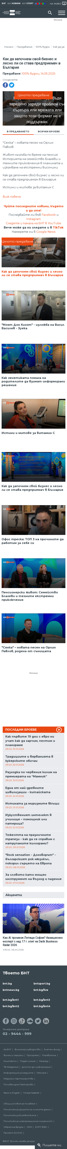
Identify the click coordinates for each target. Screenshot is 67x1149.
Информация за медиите (18, 1072)
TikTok (58, 227)
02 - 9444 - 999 (17, 1034)
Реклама (58, 20)
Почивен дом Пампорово (18, 1084)
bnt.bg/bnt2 (11, 1006)
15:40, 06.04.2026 (14, 949)
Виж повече (12, 196)
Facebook (49, 214)
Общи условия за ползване (19, 1103)
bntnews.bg (11, 990)
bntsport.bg (42, 983)
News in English (12, 1092)
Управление (49, 1055)
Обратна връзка (13, 1127)
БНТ (4, 3)
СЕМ (29, 1127)
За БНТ (7, 1049)
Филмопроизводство (27, 1049)
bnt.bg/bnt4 (42, 1006)
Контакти (10, 1061)
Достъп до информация (36, 1067)
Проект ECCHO (13, 1132)
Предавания (24, 46)
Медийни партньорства (18, 1078)
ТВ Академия (11, 1067)
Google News (45, 231)
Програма (33, 1055)
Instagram (33, 219)
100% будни (43, 46)
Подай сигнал (28, 1061)
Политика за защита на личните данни (27, 1109)
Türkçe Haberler (31, 1092)
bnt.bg (7, 983)
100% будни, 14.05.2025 (38, 73)
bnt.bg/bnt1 (11, 999)
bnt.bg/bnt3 (42, 999)
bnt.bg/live (41, 990)
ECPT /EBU (41, 1127)
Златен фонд (52, 1049)
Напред (43, 1061)
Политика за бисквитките (20, 1115)
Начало (8, 46)
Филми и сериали (13, 1055)
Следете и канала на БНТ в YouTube (33, 223)
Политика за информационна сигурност (28, 1121)
